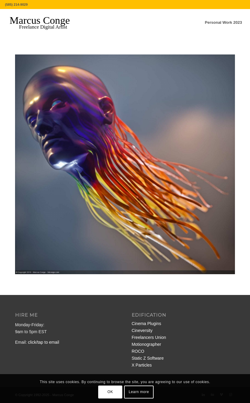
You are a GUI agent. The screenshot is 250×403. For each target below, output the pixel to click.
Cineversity (142, 330)
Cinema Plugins (146, 323)
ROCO (138, 351)
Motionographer (146, 344)
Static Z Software (148, 358)
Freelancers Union (149, 337)
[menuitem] (223, 22)
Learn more (139, 392)
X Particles (142, 365)
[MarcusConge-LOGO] (44, 22)
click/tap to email (43, 342)
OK (110, 392)
